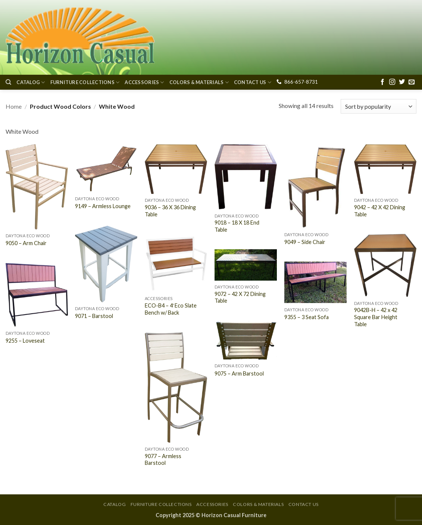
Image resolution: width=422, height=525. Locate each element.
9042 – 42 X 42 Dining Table (379, 210)
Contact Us (252, 82)
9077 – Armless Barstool (163, 459)
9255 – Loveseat (25, 340)
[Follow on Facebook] (382, 82)
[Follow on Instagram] (392, 82)
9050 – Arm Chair (26, 243)
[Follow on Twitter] (402, 82)
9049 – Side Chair (304, 242)
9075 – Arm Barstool (239, 373)
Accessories (144, 82)
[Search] (8, 82)
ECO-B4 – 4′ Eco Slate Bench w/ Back (171, 309)
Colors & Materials (199, 82)
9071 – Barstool (94, 316)
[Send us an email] (412, 82)
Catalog (30, 82)
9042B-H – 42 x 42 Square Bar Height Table (375, 317)
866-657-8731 (301, 82)
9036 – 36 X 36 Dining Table (170, 210)
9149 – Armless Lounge (103, 206)
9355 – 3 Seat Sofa (306, 317)
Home (14, 106)
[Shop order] (378, 106)
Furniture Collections (85, 82)
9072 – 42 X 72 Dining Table (240, 297)
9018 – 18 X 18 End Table (237, 226)
